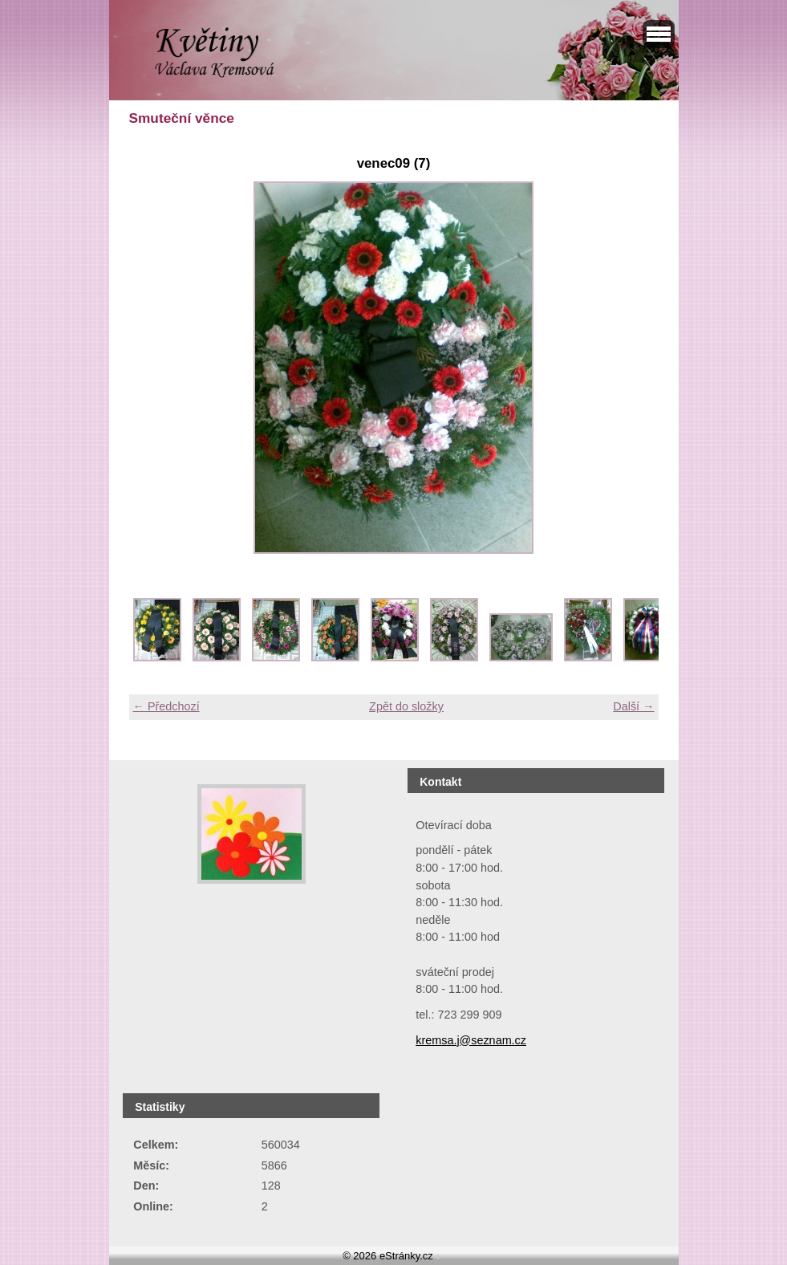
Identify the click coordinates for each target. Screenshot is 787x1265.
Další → (633, 706)
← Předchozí (166, 706)
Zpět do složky (406, 706)
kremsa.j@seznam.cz (471, 1040)
